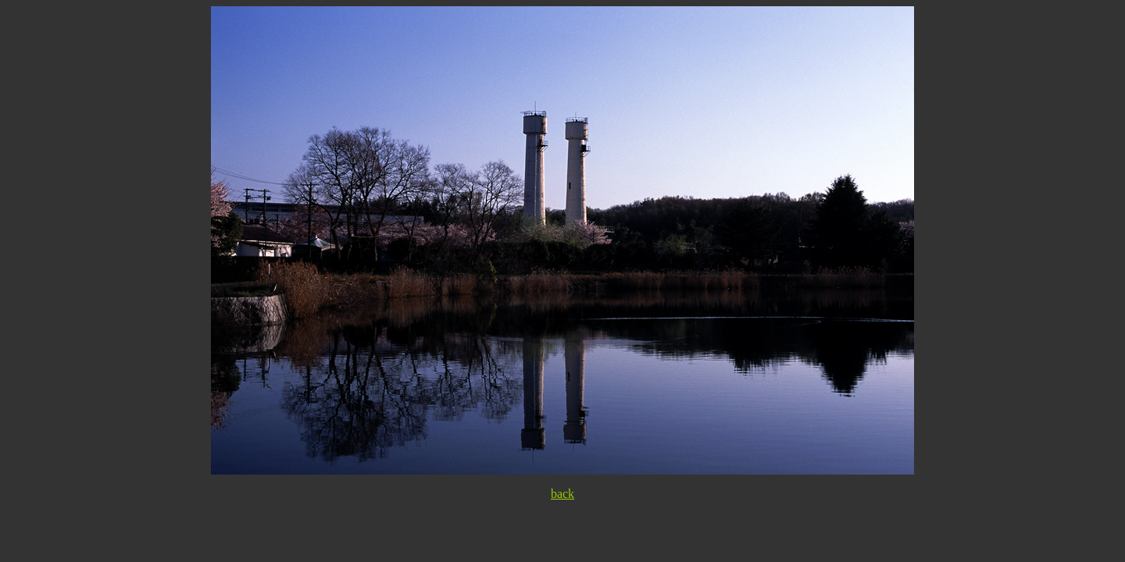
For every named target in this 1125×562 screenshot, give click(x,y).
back (562, 493)
